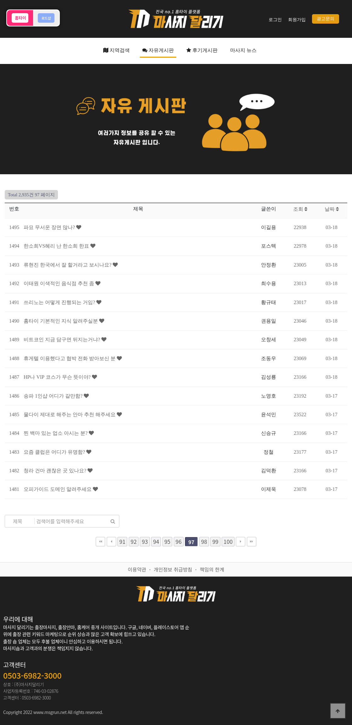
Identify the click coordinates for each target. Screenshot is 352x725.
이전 (111, 541)
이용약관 (137, 569)
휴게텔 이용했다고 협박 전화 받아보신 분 (70, 358)
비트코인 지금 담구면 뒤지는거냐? (62, 339)
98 (204, 541)
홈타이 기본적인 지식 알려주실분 (61, 321)
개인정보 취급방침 (173, 569)
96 (179, 541)
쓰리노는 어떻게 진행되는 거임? (60, 302)
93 (145, 541)
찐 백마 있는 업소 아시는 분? (56, 433)
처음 (100, 541)
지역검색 (116, 50)
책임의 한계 (212, 569)
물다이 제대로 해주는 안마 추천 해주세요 (70, 414)
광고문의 (325, 18)
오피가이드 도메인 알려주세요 (58, 489)
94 (156, 541)
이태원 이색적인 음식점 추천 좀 (59, 283)
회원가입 (297, 19)
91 (122, 541)
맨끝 (251, 541)
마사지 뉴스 (243, 50)
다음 (240, 541)
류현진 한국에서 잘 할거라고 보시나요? (68, 265)
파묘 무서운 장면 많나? (50, 227)
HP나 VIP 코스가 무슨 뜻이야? (58, 377)
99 (215, 541)
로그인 (275, 19)
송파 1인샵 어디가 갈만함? (54, 396)
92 (134, 541)
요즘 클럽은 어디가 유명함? (55, 452)
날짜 (332, 209)
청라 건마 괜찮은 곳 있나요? (56, 470)
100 (228, 541)
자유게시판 (158, 50)
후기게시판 (202, 50)
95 (167, 541)
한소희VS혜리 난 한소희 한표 (57, 246)
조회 (300, 209)
